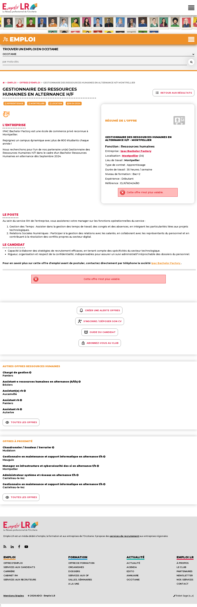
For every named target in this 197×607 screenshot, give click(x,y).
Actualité (135, 557)
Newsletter (185, 575)
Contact (183, 583)
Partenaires (185, 571)
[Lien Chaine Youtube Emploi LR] (26, 547)
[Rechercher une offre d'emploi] (191, 62)
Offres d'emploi (29, 83)
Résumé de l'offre (121, 120)
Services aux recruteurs (19, 579)
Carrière (9, 571)
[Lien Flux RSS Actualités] (4, 547)
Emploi (11, 83)
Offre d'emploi (12, 563)
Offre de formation (81, 563)
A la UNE (73, 583)
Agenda (132, 567)
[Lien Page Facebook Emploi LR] (19, 547)
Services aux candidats (19, 567)
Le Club (181, 567)
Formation (77, 557)
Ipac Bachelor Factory (166, 263)
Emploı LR (185, 557)
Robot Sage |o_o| (183, 595)
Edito (130, 571)
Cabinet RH (10, 575)
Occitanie (133, 579)
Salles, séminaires (80, 579)
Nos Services (185, 579)
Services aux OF (78, 575)
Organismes (76, 567)
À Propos (183, 563)
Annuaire (133, 575)
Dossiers (74, 571)
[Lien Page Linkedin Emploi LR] (12, 547)
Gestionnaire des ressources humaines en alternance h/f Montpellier (89, 83)
